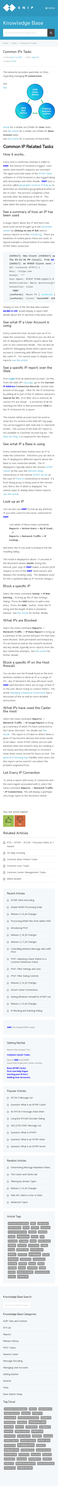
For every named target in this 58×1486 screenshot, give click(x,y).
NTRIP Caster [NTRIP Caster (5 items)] (23, 1250)
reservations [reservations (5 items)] (26, 1259)
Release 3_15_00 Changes (24, 1003)
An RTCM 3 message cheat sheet (27, 1111)
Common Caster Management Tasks (26, 872)
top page (28, 382)
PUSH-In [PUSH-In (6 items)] (23, 1255)
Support (35, 57)
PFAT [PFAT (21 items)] (12, 1254)
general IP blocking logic (16, 757)
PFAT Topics (9, 1347)
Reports (7, 1334)
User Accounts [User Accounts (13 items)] (25, 1272)
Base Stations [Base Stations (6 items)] (15, 1227)
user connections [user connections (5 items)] (43, 1272)
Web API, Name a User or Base (26, 1195)
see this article (20, 360)
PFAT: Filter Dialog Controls (25, 975)
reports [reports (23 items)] (14, 1259)
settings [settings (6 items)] (13, 1268)
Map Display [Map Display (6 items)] (45, 1241)
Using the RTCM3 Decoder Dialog (28, 1118)
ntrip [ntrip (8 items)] (12, 1249)
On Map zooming (16, 852)
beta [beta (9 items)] (27, 1227)
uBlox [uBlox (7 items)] (12, 1272)
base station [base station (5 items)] (43, 1223)
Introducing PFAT (19, 927)
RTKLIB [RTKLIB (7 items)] (23, 1263)
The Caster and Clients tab (24, 1174)
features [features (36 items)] (24, 1236)
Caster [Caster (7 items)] (35, 1227)
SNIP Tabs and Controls (15, 1321)
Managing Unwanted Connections (28, 692)
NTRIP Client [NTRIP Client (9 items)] (37, 1249)
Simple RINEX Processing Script (26, 907)
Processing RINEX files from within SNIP (31, 921)
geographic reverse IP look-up (35, 185)
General (7, 1380)
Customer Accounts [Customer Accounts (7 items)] (18, 1232)
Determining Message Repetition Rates (30, 1167)
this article (13, 130)
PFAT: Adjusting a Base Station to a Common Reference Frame (29, 960)
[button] (8, 821)
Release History (11, 1340)
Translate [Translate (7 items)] (33, 1268)
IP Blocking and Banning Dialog (26, 1010)
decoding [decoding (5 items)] (43, 1232)
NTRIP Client (45, 173)
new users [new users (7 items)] (34, 1245)
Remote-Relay (35, 470)
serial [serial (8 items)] (33, 1263)
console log (36, 234)
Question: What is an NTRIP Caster (28, 1104)
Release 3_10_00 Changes (24, 1188)
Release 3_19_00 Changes (24, 914)
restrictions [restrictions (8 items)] (40, 1259)
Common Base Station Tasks (22, 859)
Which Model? (14, 878)
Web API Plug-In (12, 436)
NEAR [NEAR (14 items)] (12, 1245)
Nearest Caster (10, 1354)
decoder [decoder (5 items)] (33, 1232)
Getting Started (10, 1374)
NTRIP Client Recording (22, 900)
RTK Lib (7, 1327)
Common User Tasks (18, 865)
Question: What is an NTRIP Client (28, 1139)
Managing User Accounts (15, 1367)
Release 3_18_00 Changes (24, 934)
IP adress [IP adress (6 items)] (13, 1241)
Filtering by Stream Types (23, 1181)
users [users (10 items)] (12, 1276)
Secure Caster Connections (24, 989)
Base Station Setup (12, 1394)
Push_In (20, 478)
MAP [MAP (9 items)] (34, 1241)
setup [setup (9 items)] (22, 1268)
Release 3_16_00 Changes (24, 982)
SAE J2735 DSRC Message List (26, 1125)
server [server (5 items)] (41, 1263)
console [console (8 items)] (46, 1227)
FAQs (14, 61)
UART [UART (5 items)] (43, 1268)
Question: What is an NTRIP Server (28, 1146)
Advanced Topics (19, 1202)
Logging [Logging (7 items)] (24, 1241)
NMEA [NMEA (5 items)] (45, 1245)
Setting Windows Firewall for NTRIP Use (31, 996)
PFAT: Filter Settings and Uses (26, 968)
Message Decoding (12, 1360)
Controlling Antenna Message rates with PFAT (31, 950)
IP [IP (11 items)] (43, 1236)
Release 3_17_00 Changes (24, 941)
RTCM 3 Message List (22, 1097)
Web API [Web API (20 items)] (24, 1276)
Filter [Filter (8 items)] (35, 1236)
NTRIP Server (40, 474)
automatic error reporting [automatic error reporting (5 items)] (19, 1223)
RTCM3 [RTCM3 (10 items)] (13, 1263)
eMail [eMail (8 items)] (12, 1236)
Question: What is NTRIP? (24, 1132)
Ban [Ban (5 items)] (33, 1223)
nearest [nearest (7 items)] (23, 1245)
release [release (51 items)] (36, 1254)
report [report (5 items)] (46, 1255)
